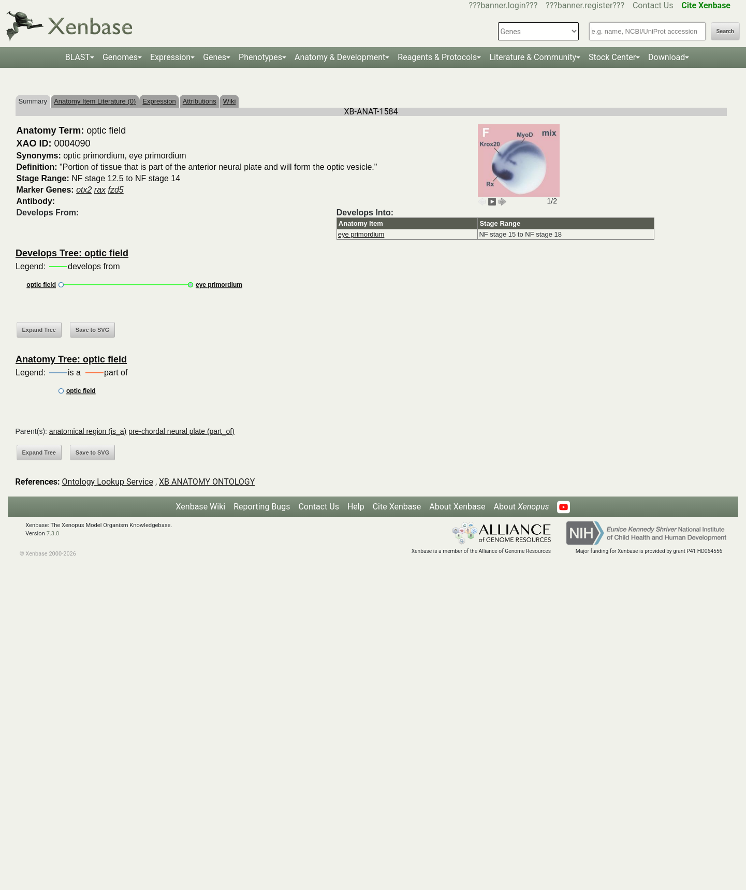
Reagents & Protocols (437, 57)
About (521, 507)
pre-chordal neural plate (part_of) (181, 431)
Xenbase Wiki (201, 507)
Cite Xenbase (397, 507)
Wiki (229, 101)
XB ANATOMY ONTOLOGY (207, 482)
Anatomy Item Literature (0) (95, 101)
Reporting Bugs (261, 507)
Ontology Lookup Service (107, 482)
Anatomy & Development (340, 57)
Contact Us (653, 5)
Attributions (199, 101)
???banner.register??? (585, 5)
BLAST (77, 57)
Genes (214, 57)
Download (666, 57)
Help (355, 507)
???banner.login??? (503, 5)
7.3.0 (53, 533)
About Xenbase (457, 507)
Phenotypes (260, 57)
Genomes (120, 57)
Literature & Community (532, 57)
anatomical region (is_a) (87, 431)
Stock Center (612, 57)
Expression (170, 57)
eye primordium (361, 234)
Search (725, 31)
